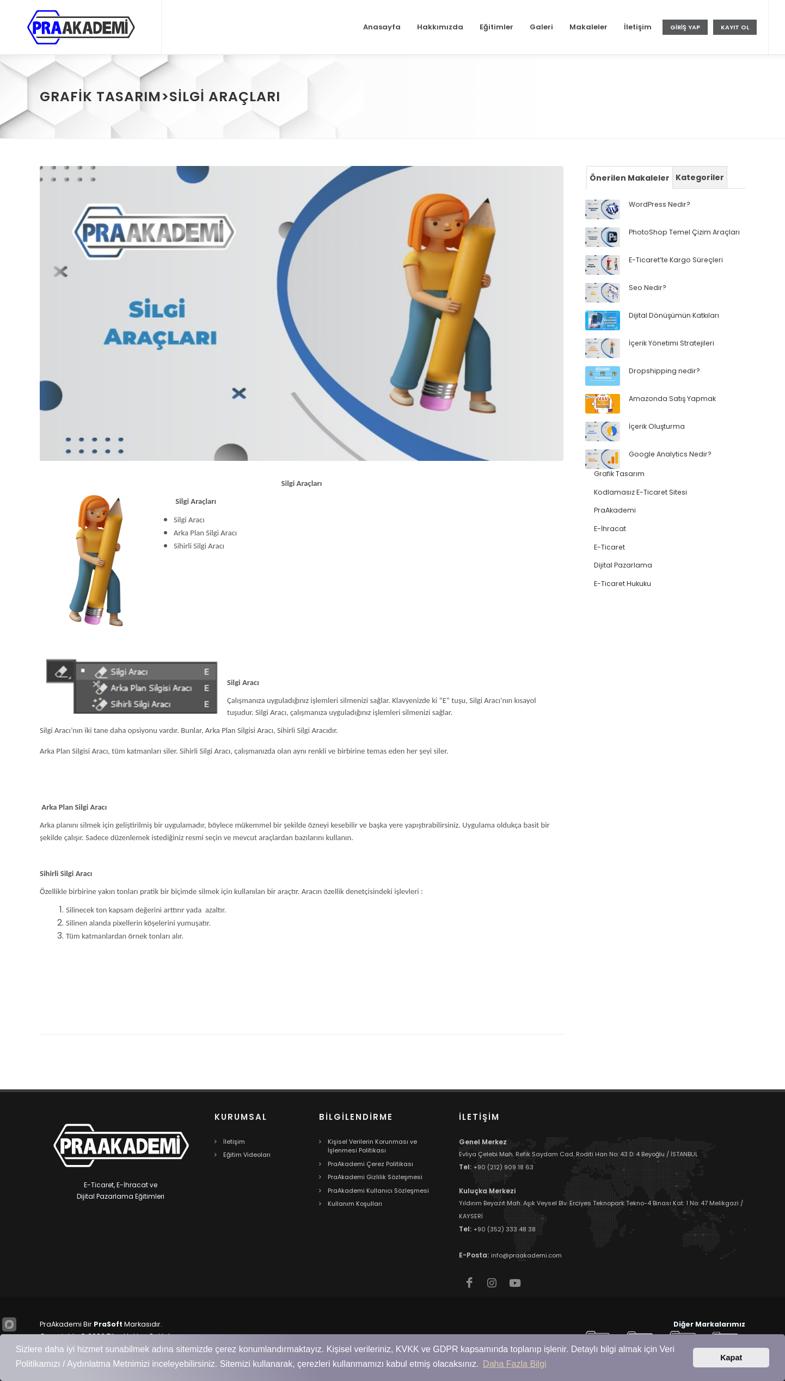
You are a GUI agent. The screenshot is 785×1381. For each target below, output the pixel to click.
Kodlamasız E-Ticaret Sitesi (640, 492)
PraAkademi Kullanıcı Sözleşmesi (378, 1190)
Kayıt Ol (735, 27)
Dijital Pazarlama (623, 565)
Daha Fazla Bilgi (515, 1363)
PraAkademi (615, 510)
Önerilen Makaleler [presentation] (630, 177)
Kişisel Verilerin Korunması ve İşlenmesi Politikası (372, 1146)
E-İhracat (610, 528)
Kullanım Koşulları (355, 1203)
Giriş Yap (685, 27)
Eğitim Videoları (247, 1154)
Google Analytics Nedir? (670, 454)
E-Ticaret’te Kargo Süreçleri (676, 259)
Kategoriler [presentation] (700, 177)
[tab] (629, 177)
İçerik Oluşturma (657, 426)
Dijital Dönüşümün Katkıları (674, 315)
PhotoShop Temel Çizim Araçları (684, 232)
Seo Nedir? (647, 287)
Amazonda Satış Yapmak (672, 398)
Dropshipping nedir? (664, 370)
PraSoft (108, 1324)
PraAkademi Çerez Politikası (370, 1164)
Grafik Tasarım (619, 473)
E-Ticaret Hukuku (622, 583)
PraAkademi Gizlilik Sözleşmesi (375, 1177)
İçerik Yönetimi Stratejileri (671, 343)
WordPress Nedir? (659, 204)
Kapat (731, 1357)
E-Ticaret (609, 547)
